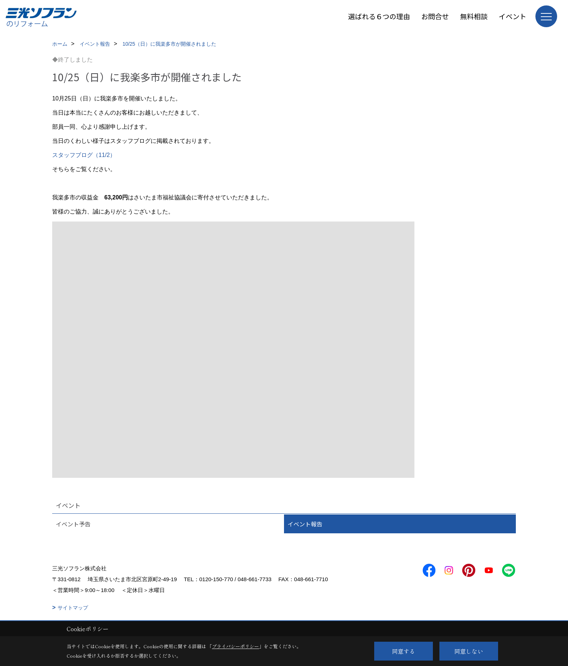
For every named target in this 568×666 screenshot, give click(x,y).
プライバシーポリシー (235, 646)
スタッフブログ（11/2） (84, 155)
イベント (512, 16)
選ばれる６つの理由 (379, 16)
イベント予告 (73, 524)
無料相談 (474, 16)
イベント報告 (305, 524)
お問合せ (435, 16)
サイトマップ (73, 608)
